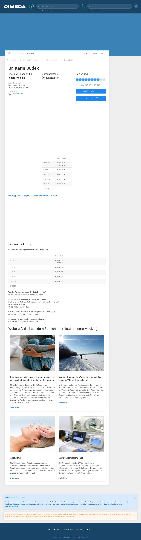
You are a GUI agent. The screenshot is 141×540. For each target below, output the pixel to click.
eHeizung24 (66, 537)
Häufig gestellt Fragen (18, 196)
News (15, 53)
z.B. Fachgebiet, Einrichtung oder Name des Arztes (50, 10)
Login (102, 53)
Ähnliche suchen (40, 196)
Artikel (54, 196)
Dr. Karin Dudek (67, 60)
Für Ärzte (87, 53)
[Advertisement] (70, 32)
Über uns (79, 529)
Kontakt (95, 53)
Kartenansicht (90, 98)
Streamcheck (76, 537)
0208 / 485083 (17, 93)
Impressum (57, 529)
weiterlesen (14, 407)
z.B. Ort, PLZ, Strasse (93, 10)
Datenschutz (68, 529)
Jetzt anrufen (90, 91)
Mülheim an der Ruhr (49, 60)
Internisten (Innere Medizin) (28, 60)
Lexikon (21, 53)
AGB (48, 529)
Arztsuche (30, 53)
